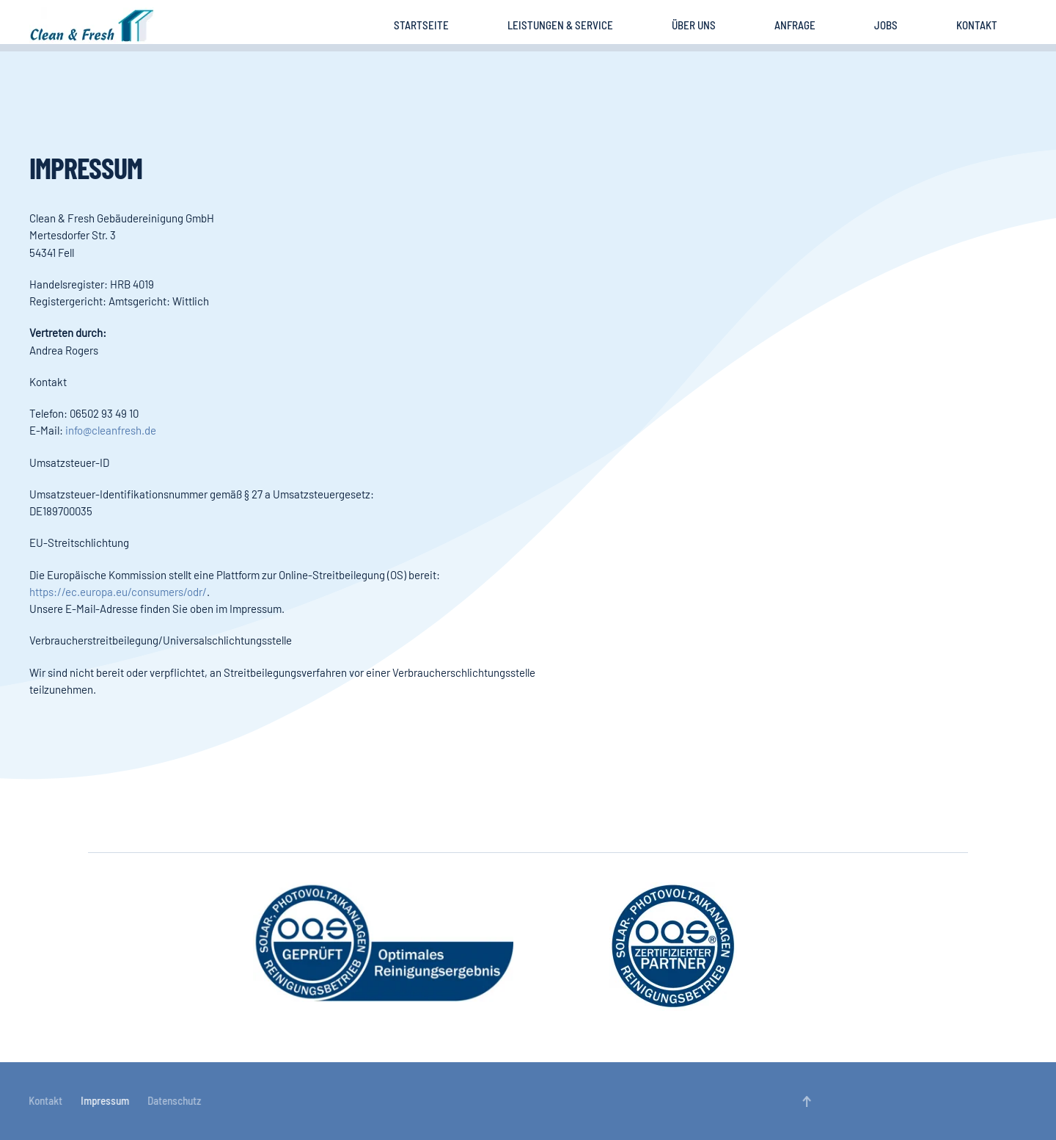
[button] (806, 1101)
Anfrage (794, 25)
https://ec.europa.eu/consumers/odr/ (118, 591)
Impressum (104, 1100)
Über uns (694, 25)
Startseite (421, 25)
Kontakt (976, 25)
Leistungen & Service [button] (560, 25)
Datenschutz (173, 1100)
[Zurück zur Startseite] (92, 25)
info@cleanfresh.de (110, 430)
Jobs (886, 25)
